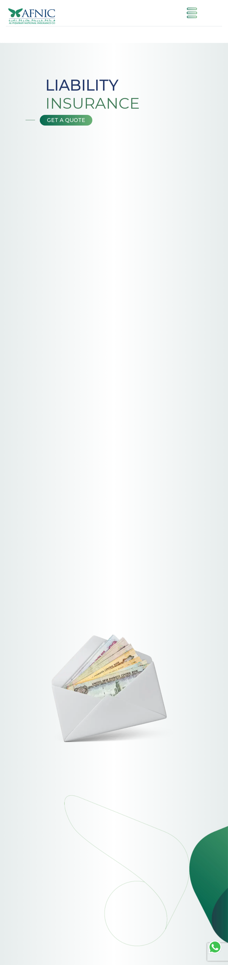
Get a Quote (66, 121)
